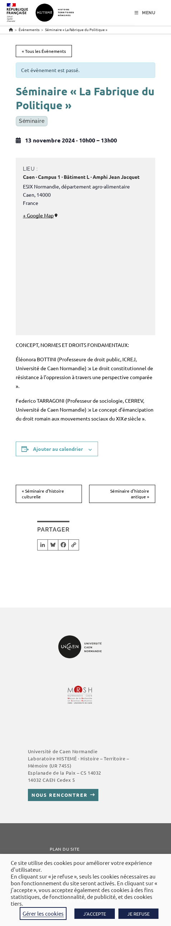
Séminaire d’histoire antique (129, 494)
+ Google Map (38, 215)
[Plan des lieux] (85, 275)
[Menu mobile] (145, 12)
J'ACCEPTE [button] (94, 914)
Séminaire (31, 121)
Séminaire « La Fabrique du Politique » (76, 29)
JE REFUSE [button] (138, 914)
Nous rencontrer (59, 795)
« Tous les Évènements (44, 51)
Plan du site (65, 849)
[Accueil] (11, 29)
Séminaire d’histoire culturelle (43, 494)
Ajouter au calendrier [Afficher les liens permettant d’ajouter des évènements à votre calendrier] (58, 449)
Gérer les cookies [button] (43, 913)
